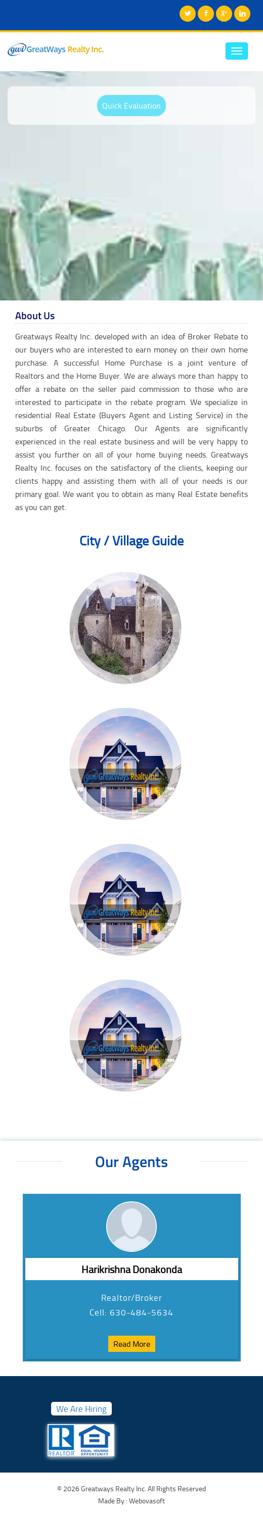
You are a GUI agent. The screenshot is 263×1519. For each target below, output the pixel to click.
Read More (131, 1343)
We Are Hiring (81, 1408)
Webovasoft (146, 1500)
